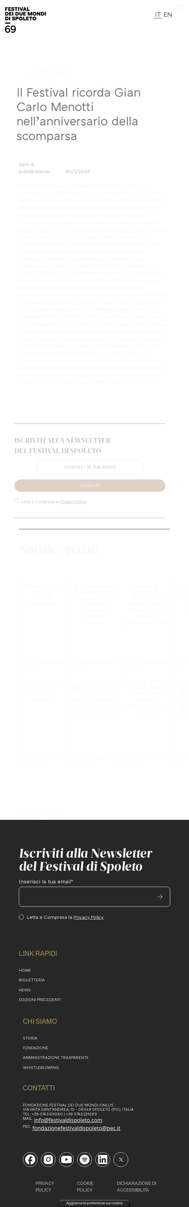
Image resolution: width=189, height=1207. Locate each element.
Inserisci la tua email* (46, 881)
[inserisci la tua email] (94, 897)
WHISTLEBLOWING (41, 1067)
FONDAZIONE (35, 1048)
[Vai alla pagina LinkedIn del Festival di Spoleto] (102, 1159)
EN (167, 14)
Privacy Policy (71, 501)
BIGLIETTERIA (32, 980)
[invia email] (160, 897)
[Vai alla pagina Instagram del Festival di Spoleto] (48, 1159)
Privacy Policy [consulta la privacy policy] (45, 1187)
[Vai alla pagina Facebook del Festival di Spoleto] (30, 1159)
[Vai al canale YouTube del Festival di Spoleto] (66, 1159)
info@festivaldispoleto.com (68, 1120)
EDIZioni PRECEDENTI (40, 999)
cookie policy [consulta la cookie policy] (85, 1187)
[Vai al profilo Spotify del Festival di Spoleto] (84, 1159)
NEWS (25, 990)
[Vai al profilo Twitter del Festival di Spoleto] (120, 1159)
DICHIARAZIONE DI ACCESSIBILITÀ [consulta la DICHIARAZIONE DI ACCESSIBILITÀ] (136, 1187)
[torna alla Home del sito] (25, 20)
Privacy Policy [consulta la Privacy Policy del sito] (89, 917)
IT (158, 14)
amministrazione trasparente (56, 1057)
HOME (25, 970)
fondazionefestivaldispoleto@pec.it (76, 1128)
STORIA (30, 1038)
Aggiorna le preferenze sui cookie (94, 1203)
